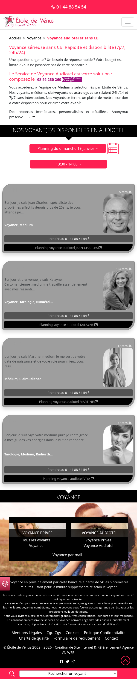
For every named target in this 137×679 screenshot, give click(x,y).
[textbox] (68, 673)
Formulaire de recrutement (76, 638)
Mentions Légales (27, 632)
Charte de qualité (34, 638)
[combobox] (68, 673)
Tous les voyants (36, 540)
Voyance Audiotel (98, 545)
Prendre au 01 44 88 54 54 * (68, 238)
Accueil (15, 38)
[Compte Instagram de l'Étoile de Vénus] (73, 661)
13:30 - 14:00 (67, 164)
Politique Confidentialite (104, 632)
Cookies (72, 632)
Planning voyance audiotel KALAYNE (68, 324)
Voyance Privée (98, 540)
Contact (111, 638)
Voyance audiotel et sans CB (73, 38)
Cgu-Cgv (54, 632)
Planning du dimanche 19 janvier (66, 148)
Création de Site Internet (74, 647)
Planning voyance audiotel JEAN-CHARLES (68, 247)
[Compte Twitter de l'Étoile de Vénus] (67, 661)
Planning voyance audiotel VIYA (68, 478)
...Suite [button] (30, 117)
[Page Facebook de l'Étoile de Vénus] (61, 661)
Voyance (34, 38)
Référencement (109, 647)
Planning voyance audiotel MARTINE (68, 401)
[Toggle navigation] (127, 22)
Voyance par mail (67, 554)
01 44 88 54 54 (68, 7)
